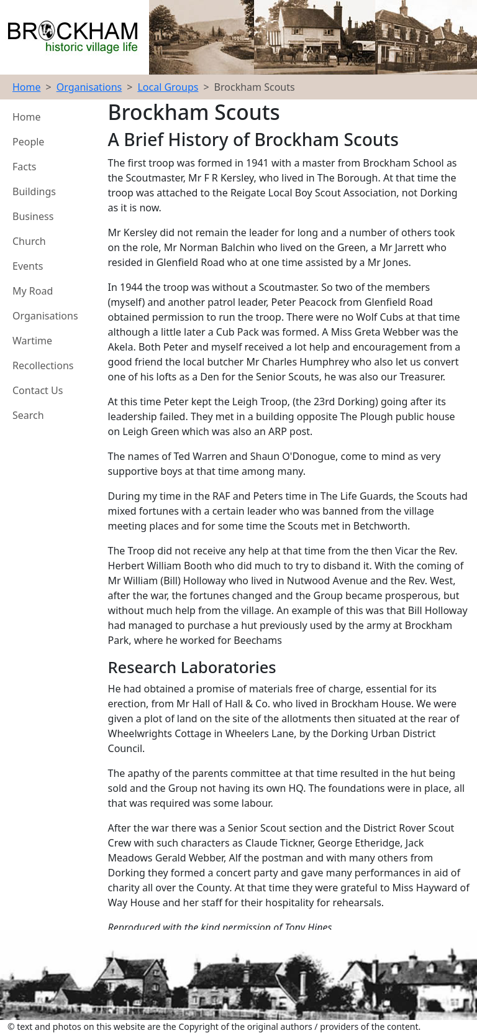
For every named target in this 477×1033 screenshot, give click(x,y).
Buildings (34, 191)
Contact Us (37, 390)
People (28, 142)
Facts (24, 166)
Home (26, 87)
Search (28, 415)
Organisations (89, 87)
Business (32, 216)
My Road (32, 291)
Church (29, 241)
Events (27, 266)
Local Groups (167, 87)
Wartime (32, 340)
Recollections (42, 365)
